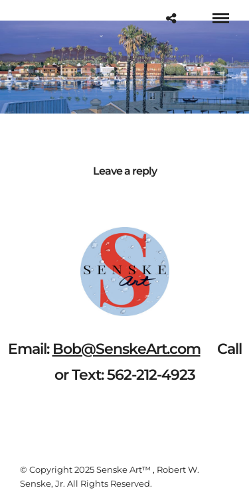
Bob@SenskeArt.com (126, 349)
